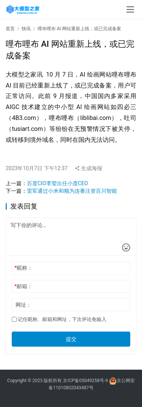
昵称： (23, 268)
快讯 (26, 28)
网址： (23, 305)
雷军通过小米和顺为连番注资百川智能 (72, 191)
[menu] (130, 9)
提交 (71, 339)
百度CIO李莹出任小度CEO (57, 183)
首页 (10, 28)
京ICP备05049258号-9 (85, 380)
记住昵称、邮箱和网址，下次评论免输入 (59, 319)
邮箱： (23, 286)
